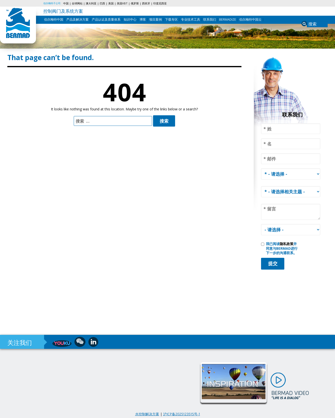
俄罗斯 (135, 3)
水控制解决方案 (147, 414)
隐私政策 (286, 243)
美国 (111, 3)
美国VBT (122, 3)
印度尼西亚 (160, 3)
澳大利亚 (91, 3)
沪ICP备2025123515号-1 (181, 414)
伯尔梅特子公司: (52, 3)
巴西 (102, 3)
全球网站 (77, 3)
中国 (66, 3)
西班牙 (146, 3)
